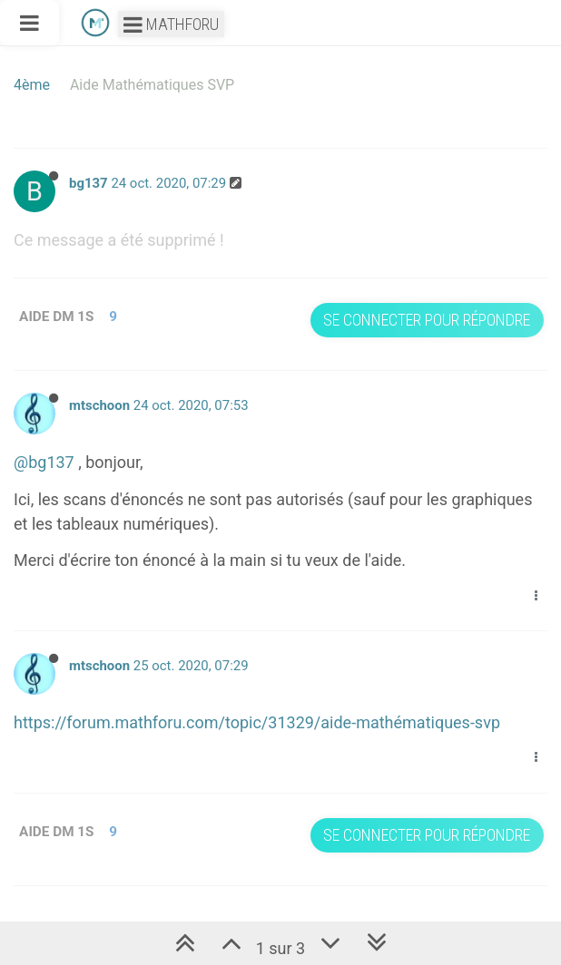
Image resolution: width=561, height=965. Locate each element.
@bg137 (44, 462)
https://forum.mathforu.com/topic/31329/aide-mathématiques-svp (257, 722)
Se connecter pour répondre (426, 319)
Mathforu (171, 24)
